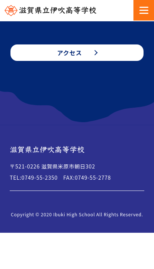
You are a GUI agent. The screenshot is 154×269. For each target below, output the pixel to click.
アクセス (69, 52)
